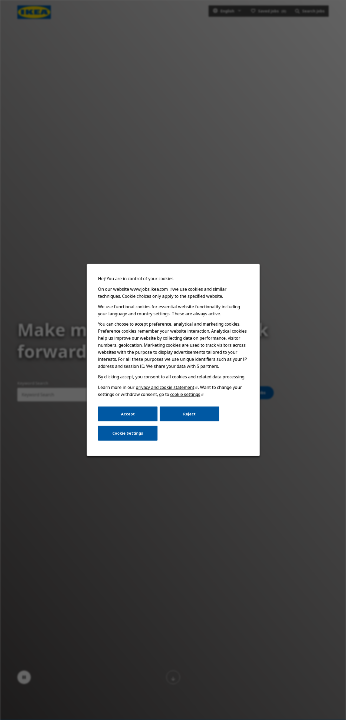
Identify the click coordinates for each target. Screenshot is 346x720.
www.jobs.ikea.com (149, 290)
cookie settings (185, 395)
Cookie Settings (128, 433)
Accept (128, 414)
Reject (189, 414)
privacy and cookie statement (165, 388)
